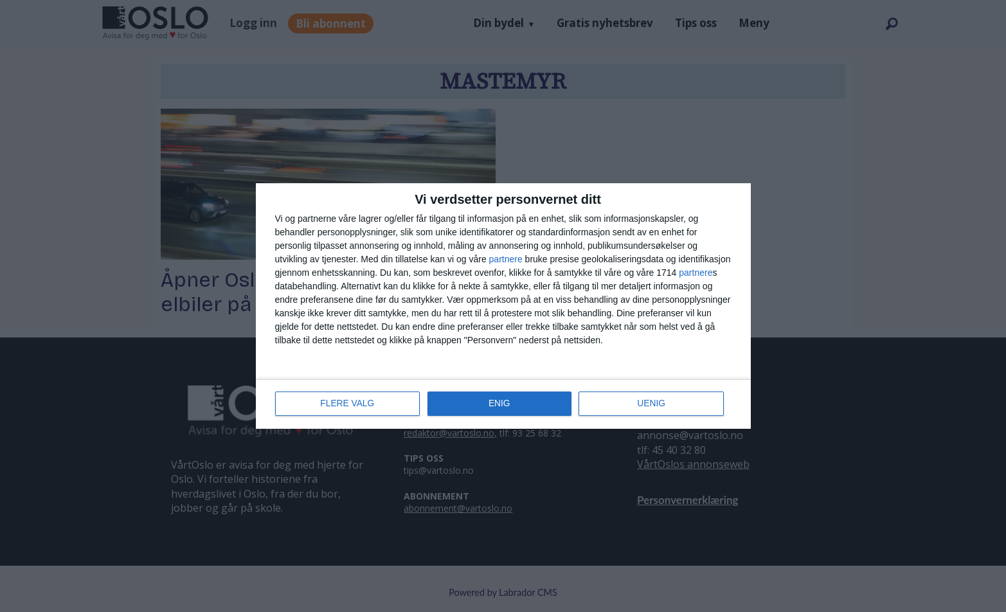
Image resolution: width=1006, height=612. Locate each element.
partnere (506, 259)
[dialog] (503, 306)
